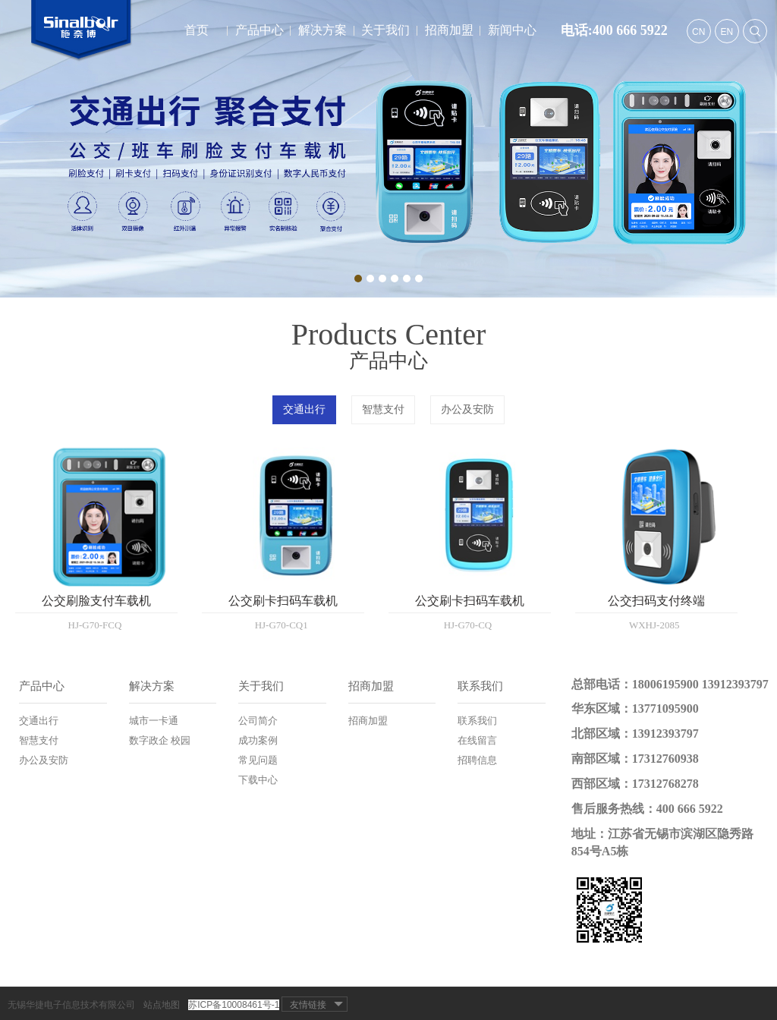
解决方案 (322, 30)
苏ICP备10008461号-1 (233, 1005)
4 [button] (394, 278)
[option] (388, 149)
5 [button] (407, 278)
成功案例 (258, 740)
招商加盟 (449, 30)
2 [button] (370, 278)
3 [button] (382, 278)
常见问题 (258, 760)
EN (726, 32)
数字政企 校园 (159, 740)
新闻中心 (512, 30)
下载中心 (258, 779)
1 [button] (358, 278)
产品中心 (259, 30)
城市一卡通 (153, 720)
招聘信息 (477, 760)
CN (698, 32)
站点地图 (161, 1005)
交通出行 (304, 409)
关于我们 (385, 30)
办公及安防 (467, 409)
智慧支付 (383, 409)
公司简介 (258, 720)
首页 (196, 30)
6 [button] (419, 278)
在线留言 (477, 740)
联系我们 (480, 686)
